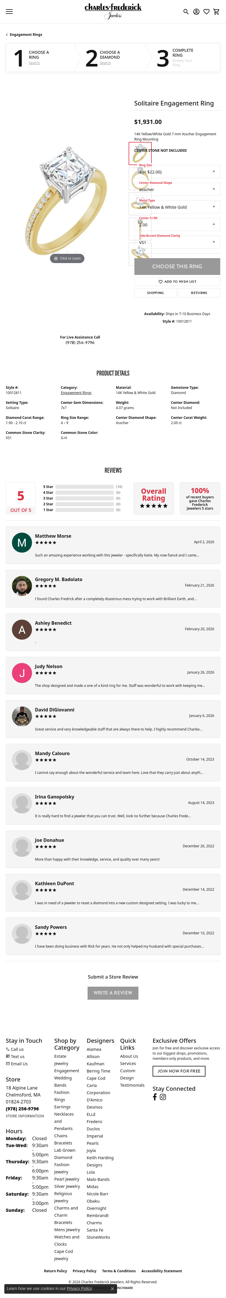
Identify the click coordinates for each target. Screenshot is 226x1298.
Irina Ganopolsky (54, 797)
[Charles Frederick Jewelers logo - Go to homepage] (113, 11)
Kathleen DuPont (54, 883)
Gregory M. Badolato (58, 579)
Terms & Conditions (119, 1271)
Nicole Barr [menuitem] (97, 1194)
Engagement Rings (26, 34)
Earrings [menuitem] (62, 1107)
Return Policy (55, 1271)
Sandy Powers (51, 927)
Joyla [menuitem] (91, 1150)
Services (128, 1063)
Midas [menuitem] (93, 1186)
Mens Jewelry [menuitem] (67, 1229)
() (119, 486)
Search (34, 63)
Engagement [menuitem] (66, 1070)
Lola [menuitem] (91, 1172)
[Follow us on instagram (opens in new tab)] (163, 1097)
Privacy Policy (85, 1271)
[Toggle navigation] (9, 11)
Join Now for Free (179, 1071)
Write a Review (113, 993)
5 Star (48, 486)
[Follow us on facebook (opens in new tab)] (155, 1097)
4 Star (48, 492)
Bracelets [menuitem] (63, 1143)
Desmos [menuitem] (95, 1107)
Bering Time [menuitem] (98, 1071)
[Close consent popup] (112, 1288)
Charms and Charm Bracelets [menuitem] (66, 1215)
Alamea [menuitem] (94, 1049)
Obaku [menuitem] (93, 1201)
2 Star (48, 504)
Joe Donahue (49, 840)
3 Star (48, 498)
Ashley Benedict (53, 623)
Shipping (155, 292)
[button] (186, 11)
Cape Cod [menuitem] (96, 1078)
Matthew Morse (53, 536)
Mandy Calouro (52, 753)
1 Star (48, 509)
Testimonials (132, 1085)
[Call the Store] (22, 1108)
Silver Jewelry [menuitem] (67, 1186)
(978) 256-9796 (80, 342)
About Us (129, 1056)
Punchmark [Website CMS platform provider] (123, 1288)
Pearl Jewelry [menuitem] (66, 1179)
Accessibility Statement (161, 1271)
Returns (199, 292)
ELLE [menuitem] (91, 1114)
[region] (67, 204)
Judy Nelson (48, 666)
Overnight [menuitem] (96, 1208)
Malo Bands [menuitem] (98, 1179)
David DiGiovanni (54, 710)
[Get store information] (25, 1116)
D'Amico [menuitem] (95, 1100)
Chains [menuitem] (61, 1135)
